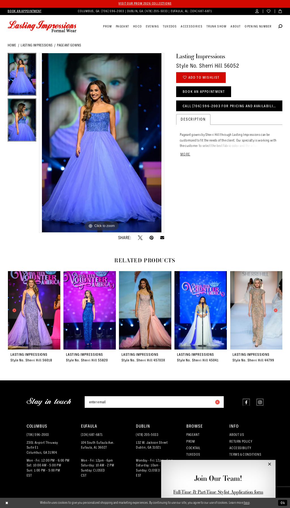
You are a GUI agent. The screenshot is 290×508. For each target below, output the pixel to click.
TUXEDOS (193, 454)
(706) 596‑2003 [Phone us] (113, 11)
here (247, 503)
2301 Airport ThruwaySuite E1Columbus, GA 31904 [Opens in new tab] (42, 448)
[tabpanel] (22, 76)
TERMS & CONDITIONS (245, 454)
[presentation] (34, 310)
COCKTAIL (193, 448)
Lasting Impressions (36, 45)
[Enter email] (154, 402)
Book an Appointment (204, 91)
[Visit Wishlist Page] (268, 11)
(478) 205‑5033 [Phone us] (156, 11)
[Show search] (280, 27)
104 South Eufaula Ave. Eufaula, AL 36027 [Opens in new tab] (97, 445)
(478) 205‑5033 (147, 435)
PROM (190, 441)
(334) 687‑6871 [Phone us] (201, 11)
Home (12, 45)
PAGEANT (192, 435)
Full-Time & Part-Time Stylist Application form (218, 492)
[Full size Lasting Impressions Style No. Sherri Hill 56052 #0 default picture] (101, 143)
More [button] (185, 154)
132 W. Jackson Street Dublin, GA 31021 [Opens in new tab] (152, 445)
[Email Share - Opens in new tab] (162, 238)
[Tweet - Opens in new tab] (140, 237)
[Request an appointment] (24, 11)
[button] (257, 11)
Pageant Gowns (69, 45)
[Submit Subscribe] (217, 402)
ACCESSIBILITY (240, 448)
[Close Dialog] (7, 503)
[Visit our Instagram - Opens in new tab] (259, 402)
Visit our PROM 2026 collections (144, 3)
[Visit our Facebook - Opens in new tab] (246, 402)
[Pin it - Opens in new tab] (151, 237)
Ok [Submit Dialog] (283, 503)
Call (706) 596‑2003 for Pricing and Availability (230, 106)
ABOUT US (236, 435)
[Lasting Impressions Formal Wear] (42, 26)
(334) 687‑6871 (92, 435)
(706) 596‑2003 (38, 435)
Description (193, 119)
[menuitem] (24, 11)
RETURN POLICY (240, 441)
